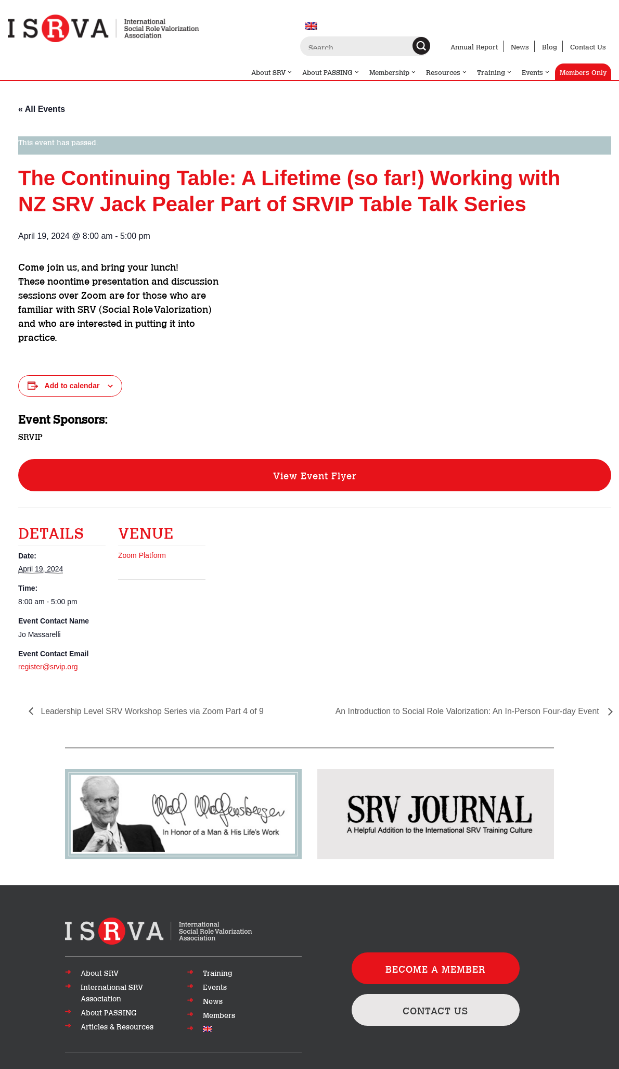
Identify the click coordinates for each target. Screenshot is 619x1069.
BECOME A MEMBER (435, 968)
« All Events (41, 109)
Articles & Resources (117, 1026)
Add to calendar (72, 385)
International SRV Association (112, 992)
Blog (549, 46)
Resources (447, 72)
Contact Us (588, 46)
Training (494, 72)
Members (219, 1015)
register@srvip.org (48, 667)
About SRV (272, 72)
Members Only (583, 72)
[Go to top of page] (158, 930)
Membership (393, 72)
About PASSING (331, 72)
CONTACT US (436, 1010)
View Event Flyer (315, 475)
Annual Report (474, 46)
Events (536, 72)
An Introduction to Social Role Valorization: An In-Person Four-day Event (466, 711)
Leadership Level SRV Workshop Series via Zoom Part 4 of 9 (152, 711)
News (520, 46)
